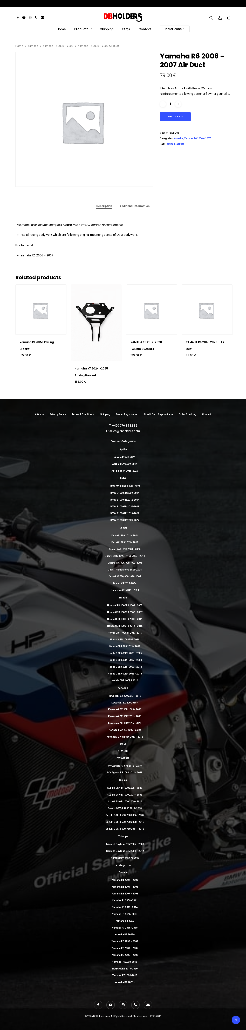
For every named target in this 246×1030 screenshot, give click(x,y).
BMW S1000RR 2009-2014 (124, 493)
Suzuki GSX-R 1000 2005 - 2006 (124, 788)
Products (82, 29)
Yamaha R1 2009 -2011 (125, 900)
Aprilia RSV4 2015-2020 (125, 470)
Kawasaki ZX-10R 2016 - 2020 (124, 723)
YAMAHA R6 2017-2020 (125, 968)
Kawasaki (123, 688)
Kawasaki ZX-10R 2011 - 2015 (124, 716)
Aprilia (123, 449)
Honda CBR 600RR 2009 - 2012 (125, 666)
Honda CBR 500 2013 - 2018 (124, 646)
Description (104, 206)
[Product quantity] (170, 104)
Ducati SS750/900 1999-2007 (124, 576)
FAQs (126, 29)
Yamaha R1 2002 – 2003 (125, 880)
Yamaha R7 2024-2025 (124, 975)
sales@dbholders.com (124, 431)
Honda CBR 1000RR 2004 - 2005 (124, 605)
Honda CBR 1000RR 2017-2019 (125, 632)
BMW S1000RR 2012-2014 (124, 499)
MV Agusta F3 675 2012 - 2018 (125, 765)
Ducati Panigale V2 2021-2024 (125, 569)
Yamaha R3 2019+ (125, 934)
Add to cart (175, 116)
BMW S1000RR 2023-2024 (124, 520)
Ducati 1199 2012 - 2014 (124, 535)
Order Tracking (187, 414)
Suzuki (123, 780)
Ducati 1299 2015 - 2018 (124, 542)
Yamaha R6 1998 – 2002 (125, 941)
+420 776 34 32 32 (124, 425)
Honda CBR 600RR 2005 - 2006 (125, 653)
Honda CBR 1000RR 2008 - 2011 (124, 619)
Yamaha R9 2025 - (125, 982)
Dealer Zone (174, 29)
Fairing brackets (175, 144)
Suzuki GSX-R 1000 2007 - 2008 (124, 794)
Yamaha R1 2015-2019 (124, 914)
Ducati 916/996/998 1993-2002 (125, 562)
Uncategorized (123, 865)
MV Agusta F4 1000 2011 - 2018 (124, 772)
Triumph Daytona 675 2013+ (125, 857)
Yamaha (33, 46)
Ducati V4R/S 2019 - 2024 (125, 590)
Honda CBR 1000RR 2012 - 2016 (124, 626)
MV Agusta (123, 758)
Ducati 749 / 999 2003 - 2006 (124, 549)
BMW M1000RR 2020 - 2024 (125, 486)
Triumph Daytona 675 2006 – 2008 (125, 844)
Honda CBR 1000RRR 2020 (124, 639)
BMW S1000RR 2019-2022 (124, 513)
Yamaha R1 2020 (124, 921)
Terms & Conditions (83, 414)
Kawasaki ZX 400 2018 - (124, 702)
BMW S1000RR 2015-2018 (124, 506)
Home (61, 29)
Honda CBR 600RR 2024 (125, 680)
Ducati (123, 527)
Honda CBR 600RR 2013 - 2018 (125, 673)
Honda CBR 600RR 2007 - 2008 (125, 660)
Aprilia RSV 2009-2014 (124, 464)
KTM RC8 (123, 751)
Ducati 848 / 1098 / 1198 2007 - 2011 (125, 556)
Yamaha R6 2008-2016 (124, 961)
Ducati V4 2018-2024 (124, 583)
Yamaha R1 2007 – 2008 (125, 893)
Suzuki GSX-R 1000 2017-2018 (125, 808)
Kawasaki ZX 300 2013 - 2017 (124, 695)
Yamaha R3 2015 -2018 (125, 927)
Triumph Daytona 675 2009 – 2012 (125, 851)
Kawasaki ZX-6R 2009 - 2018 (125, 730)
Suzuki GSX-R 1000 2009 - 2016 (124, 801)
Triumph (123, 836)
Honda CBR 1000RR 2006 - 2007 (124, 612)
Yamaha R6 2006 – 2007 (58, 46)
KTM (123, 744)
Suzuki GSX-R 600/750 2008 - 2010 (125, 822)
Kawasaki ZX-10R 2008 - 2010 (124, 709)
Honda (123, 597)
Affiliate (39, 414)
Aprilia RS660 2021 (124, 457)
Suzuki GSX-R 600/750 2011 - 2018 (125, 828)
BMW (123, 478)
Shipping (106, 29)
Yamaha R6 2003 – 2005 (125, 948)
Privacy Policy (58, 414)
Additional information (135, 206)
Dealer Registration (127, 414)
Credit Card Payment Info (158, 414)
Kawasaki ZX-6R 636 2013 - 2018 (125, 736)
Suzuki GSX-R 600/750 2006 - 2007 (125, 815)
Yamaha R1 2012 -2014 (125, 907)
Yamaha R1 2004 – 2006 (125, 886)
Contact (145, 29)
